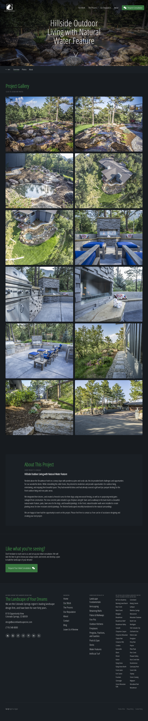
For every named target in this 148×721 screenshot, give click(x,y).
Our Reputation (105, 7)
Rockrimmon (133, 663)
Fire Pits (92, 619)
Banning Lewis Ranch (122, 603)
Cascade (118, 628)
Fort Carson (119, 673)
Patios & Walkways (96, 615)
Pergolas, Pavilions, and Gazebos (97, 634)
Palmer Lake (133, 635)
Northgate (133, 624)
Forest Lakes (119, 670)
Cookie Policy (138, 709)
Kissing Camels (134, 603)
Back (8, 69)
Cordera (118, 645)
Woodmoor (133, 687)
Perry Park (133, 642)
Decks (91, 644)
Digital (16, 709)
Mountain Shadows (135, 617)
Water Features (95, 649)
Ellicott (118, 656)
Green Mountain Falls (121, 685)
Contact (66, 620)
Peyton (132, 645)
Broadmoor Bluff (120, 621)
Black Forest (119, 610)
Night (10, 709)
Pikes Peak (133, 649)
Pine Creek (133, 652)
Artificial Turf (94, 653)
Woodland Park (134, 684)
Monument (133, 614)
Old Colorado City (135, 628)
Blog (65, 625)
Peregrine (133, 638)
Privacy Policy (130, 709)
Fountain (118, 677)
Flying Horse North (121, 666)
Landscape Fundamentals (95, 600)
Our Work (81, 7)
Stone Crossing (134, 677)
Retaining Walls (95, 610)
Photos (24, 69)
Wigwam (132, 680)
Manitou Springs (134, 610)
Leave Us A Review (70, 629)
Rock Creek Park (134, 659)
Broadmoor (119, 617)
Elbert (117, 652)
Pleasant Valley (134, 656)
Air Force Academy (121, 600)
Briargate (118, 614)
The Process (92, 7)
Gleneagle (119, 680)
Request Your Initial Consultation (21, 568)
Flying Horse (119, 663)
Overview (16, 69)
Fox (13, 709)
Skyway (132, 673)
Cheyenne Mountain (122, 635)
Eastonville (119, 649)
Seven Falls (133, 670)
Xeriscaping (94, 606)
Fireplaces (93, 628)
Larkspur (132, 607)
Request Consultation (133, 7)
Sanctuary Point (134, 666)
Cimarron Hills (120, 642)
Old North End (134, 631)
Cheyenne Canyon (121, 631)
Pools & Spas (94, 640)
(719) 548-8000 (12, 627)
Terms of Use (121, 709)
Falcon (117, 659)
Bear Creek (119, 607)
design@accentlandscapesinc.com (19, 622)
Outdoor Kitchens (96, 624)
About (116, 7)
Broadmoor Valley (121, 624)
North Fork (133, 621)
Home (65, 598)
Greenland (133, 600)
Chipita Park (119, 638)
